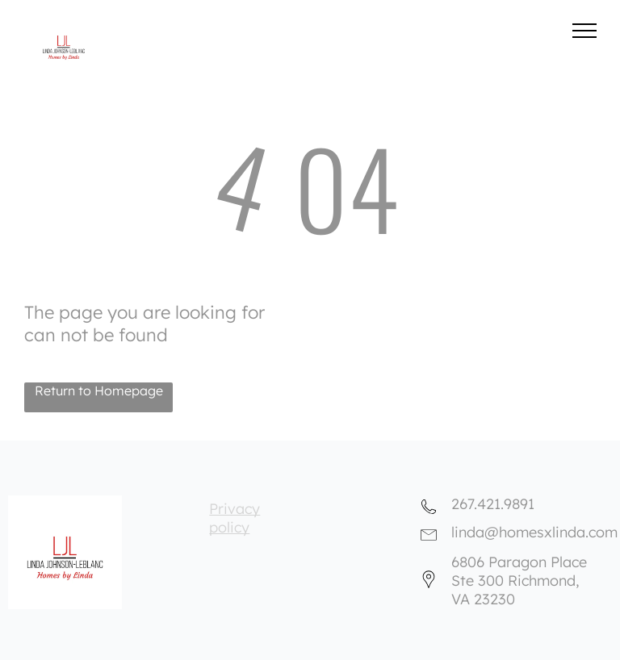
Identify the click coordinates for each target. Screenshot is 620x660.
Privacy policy (234, 518)
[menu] (584, 31)
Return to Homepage (99, 390)
